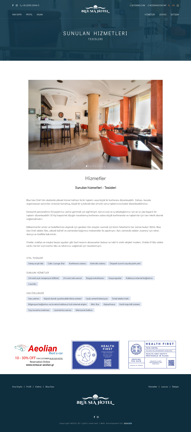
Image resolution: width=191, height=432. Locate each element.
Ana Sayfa (17, 14)
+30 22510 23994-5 (29, 5)
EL (169, 5)
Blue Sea (49, 386)
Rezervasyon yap (156, 5)
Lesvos (162, 14)
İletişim (175, 14)
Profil (29, 14)
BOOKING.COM (137, 5)
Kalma (40, 14)
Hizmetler (150, 14)
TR (178, 5)
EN (173, 5)
